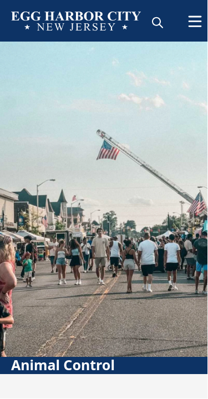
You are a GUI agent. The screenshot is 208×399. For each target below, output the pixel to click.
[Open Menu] (194, 21)
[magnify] (157, 22)
